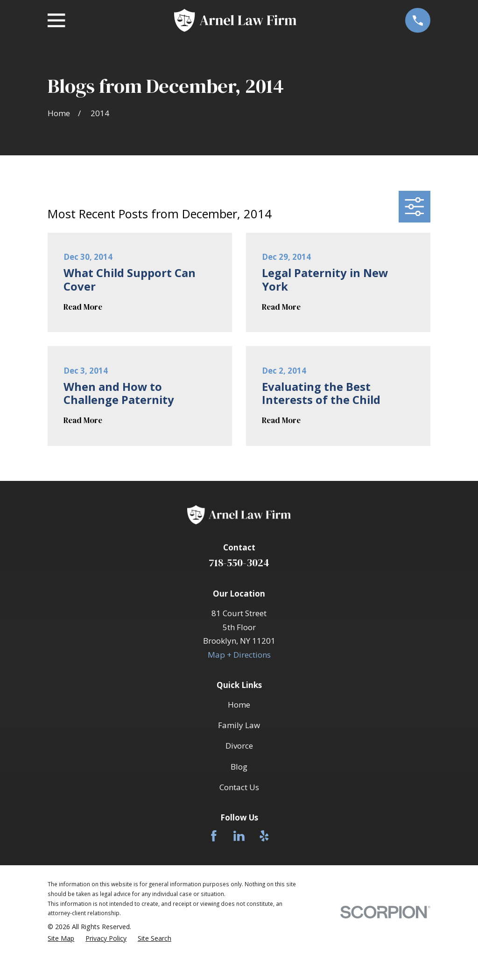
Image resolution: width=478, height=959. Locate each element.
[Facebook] (213, 835)
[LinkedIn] (239, 835)
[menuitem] (61, 939)
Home (239, 704)
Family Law (239, 725)
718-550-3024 (239, 563)
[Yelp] (264, 835)
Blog (239, 766)
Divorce (239, 745)
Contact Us (239, 787)
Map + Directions (239, 654)
